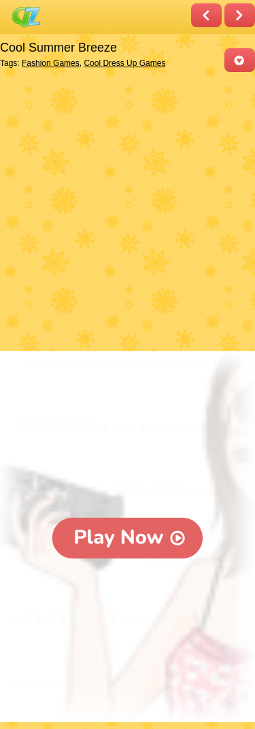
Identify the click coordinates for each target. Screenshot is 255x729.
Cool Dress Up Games (124, 63)
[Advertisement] (127, 213)
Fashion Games (51, 63)
